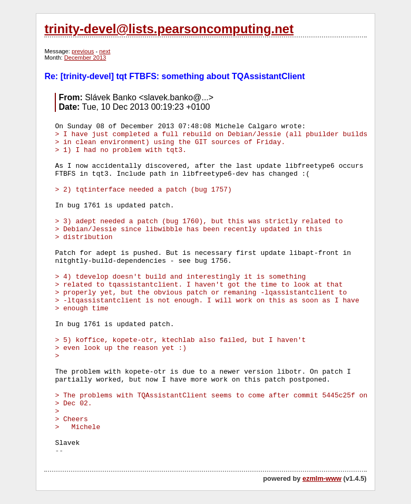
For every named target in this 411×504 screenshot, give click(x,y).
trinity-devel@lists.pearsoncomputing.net (168, 29)
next (104, 51)
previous (83, 51)
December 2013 (85, 57)
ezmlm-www (321, 478)
